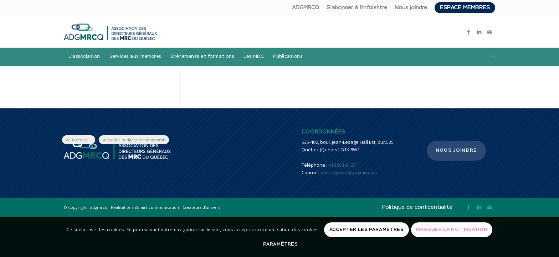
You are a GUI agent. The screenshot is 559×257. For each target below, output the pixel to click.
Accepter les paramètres (366, 229)
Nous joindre (411, 7)
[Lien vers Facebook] (468, 31)
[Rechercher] (490, 57)
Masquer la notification (451, 229)
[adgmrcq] (110, 31)
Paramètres (280, 244)
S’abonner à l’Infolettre (357, 7)
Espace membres (465, 7)
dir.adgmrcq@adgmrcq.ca (349, 172)
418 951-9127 (342, 165)
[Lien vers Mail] (489, 31)
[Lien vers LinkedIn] (479, 31)
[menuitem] (305, 8)
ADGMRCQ (305, 7)
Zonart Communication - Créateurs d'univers (177, 207)
